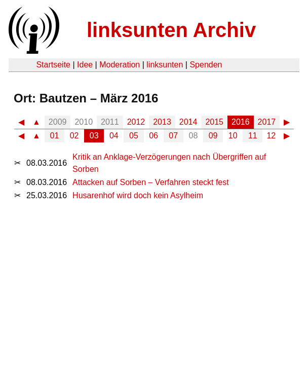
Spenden (205, 64)
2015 (214, 122)
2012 (136, 122)
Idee (85, 64)
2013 (162, 122)
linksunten (164, 64)
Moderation (119, 64)
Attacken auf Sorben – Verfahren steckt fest (150, 182)
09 (213, 135)
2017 (267, 122)
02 (74, 135)
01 (54, 135)
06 (153, 135)
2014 (188, 122)
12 (271, 135)
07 (173, 135)
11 (252, 135)
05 (133, 135)
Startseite (53, 64)
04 (114, 135)
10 (233, 135)
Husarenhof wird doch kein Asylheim (137, 195)
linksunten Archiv (171, 30)
